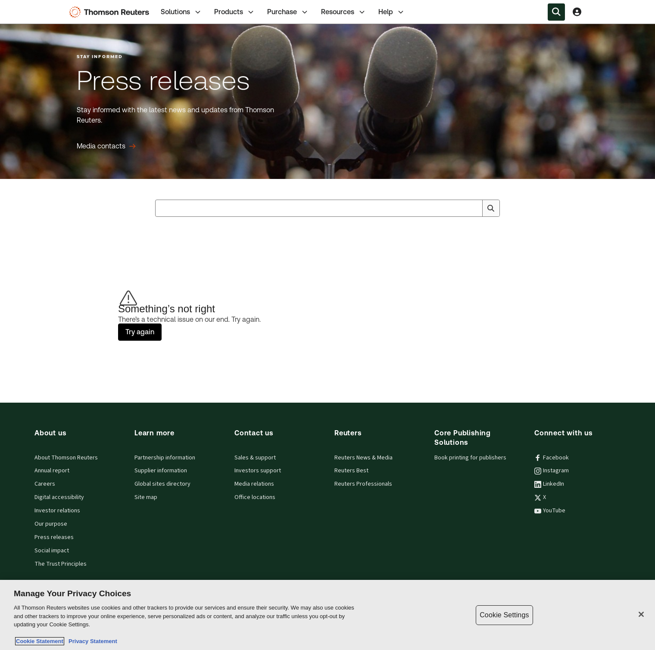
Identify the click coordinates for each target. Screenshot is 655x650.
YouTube (549, 510)
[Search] (490, 208)
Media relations (254, 484)
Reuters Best (351, 470)
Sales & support (255, 458)
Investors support (257, 470)
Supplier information (160, 470)
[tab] (181, 12)
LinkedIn (549, 484)
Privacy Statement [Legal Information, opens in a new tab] (91, 641)
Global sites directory (162, 484)
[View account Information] (577, 12)
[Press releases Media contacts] (106, 146)
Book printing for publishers (470, 458)
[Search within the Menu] (556, 12)
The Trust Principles (60, 564)
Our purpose (50, 524)
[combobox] (327, 208)
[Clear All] (474, 208)
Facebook (551, 458)
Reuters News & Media (363, 458)
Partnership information (164, 458)
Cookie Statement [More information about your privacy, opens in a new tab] (39, 641)
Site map (145, 497)
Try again (139, 332)
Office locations (254, 497)
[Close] (641, 614)
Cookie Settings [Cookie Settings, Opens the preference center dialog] (504, 615)
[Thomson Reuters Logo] (111, 12)
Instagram (551, 470)
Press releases (54, 537)
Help (391, 12)
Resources (343, 12)
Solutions (181, 12)
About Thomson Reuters (66, 458)
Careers (44, 484)
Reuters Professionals (363, 484)
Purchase (288, 12)
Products (234, 12)
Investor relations (57, 510)
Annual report (51, 470)
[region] (327, 615)
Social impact (51, 551)
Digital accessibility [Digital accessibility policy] (59, 497)
